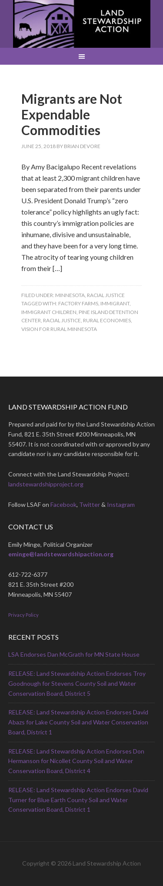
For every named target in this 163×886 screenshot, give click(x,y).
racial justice (62, 320)
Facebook (63, 504)
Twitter (89, 504)
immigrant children (49, 312)
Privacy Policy (23, 615)
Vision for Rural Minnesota (59, 329)
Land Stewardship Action (81, 24)
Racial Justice (106, 295)
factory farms (78, 303)
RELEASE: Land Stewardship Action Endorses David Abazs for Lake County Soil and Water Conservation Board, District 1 (78, 722)
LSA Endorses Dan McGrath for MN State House (74, 654)
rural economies (107, 320)
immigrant (115, 303)
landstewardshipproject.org (45, 484)
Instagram (121, 504)
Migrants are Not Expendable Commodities (71, 114)
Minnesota (70, 295)
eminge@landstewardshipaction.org (60, 554)
